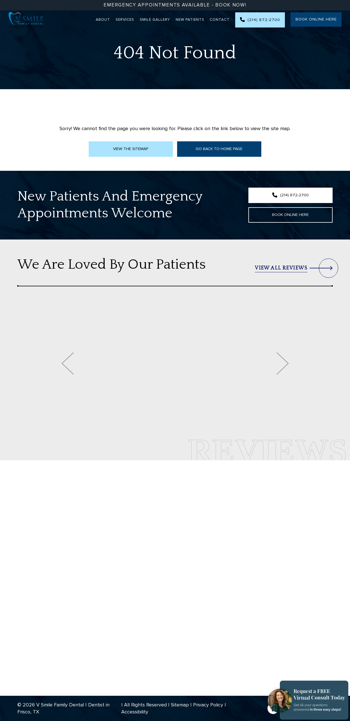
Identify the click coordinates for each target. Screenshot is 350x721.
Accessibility (134, 712)
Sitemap (180, 705)
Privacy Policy (208, 705)
